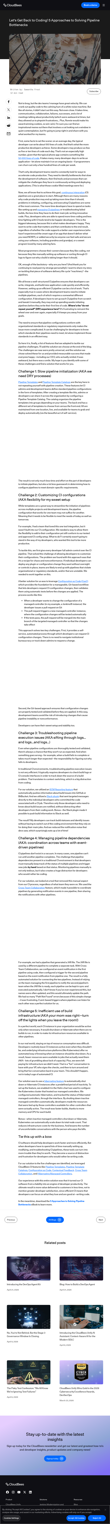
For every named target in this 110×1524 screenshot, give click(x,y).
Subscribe (93, 91)
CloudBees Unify (13, 1498)
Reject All (97, 1518)
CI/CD (8, 1502)
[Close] (105, 1510)
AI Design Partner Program (86, 1502)
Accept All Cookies (76, 1518)
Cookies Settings (11, 1518)
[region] (55, 1514)
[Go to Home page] (12, 5)
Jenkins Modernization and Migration (52, 1499)
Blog (76, 1498)
